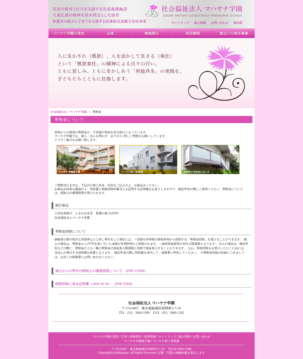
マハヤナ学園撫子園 (137, 341)
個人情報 (200, 22)
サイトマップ (180, 22)
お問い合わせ (220, 22)
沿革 (125, 336)
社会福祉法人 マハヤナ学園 (68, 111)
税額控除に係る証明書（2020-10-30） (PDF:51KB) (93, 284)
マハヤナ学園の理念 (106, 336)
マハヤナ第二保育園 (166, 341)
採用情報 (150, 336)
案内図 (238, 22)
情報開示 (136, 336)
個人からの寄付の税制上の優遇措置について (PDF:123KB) (100, 271)
